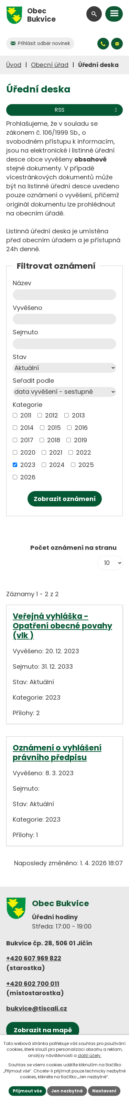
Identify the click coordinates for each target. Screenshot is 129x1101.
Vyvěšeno (27, 307)
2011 (25, 415)
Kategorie (27, 404)
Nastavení (104, 1091)
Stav (19, 357)
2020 (27, 452)
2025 (86, 464)
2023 (27, 464)
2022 (83, 452)
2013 (78, 415)
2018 (53, 440)
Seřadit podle (33, 380)
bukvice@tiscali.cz (36, 1008)
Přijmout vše (27, 1091)
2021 (55, 452)
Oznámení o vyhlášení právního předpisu (57, 752)
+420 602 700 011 (32, 983)
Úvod (13, 65)
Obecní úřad (49, 65)
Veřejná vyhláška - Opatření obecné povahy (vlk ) (62, 626)
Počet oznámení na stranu (73, 547)
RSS (87, 110)
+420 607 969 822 (33, 958)
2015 (54, 427)
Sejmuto (25, 332)
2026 (27, 477)
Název (22, 283)
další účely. (89, 1055)
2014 (27, 427)
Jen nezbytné (67, 1091)
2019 (80, 440)
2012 (51, 415)
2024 (57, 464)
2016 (81, 427)
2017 (26, 440)
